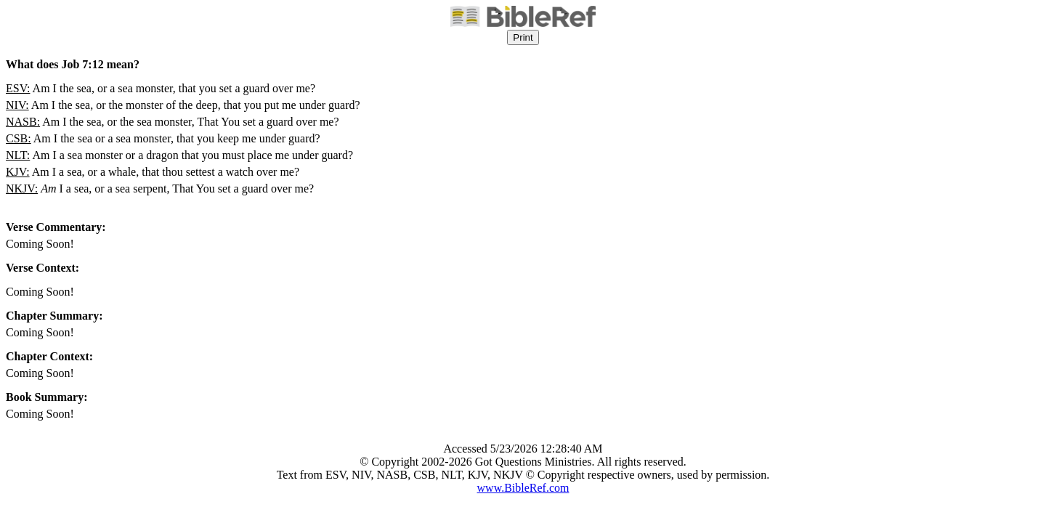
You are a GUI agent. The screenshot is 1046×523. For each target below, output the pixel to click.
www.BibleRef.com (523, 488)
